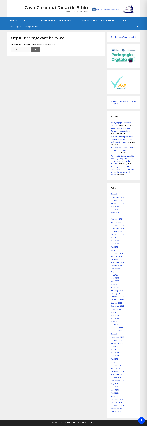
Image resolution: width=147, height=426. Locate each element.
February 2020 (117, 399)
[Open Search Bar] (137, 26)
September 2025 (117, 203)
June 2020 (115, 387)
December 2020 (117, 371)
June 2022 (115, 315)
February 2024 (117, 253)
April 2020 (115, 393)
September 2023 (117, 268)
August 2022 (116, 309)
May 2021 (115, 356)
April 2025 (115, 212)
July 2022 (114, 312)
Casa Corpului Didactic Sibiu (56, 7)
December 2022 (117, 296)
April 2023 (115, 284)
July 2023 (114, 275)
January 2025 (116, 222)
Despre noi (15, 20)
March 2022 (116, 324)
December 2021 (117, 334)
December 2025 (117, 194)
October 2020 (116, 377)
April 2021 (115, 359)
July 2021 (114, 349)
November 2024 (117, 228)
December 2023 (117, 259)
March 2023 (116, 287)
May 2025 (115, 209)
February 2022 (117, 328)
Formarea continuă (48, 20)
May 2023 (115, 281)
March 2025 (116, 216)
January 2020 (116, 402)
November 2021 (117, 337)
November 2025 (117, 197)
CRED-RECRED (30, 20)
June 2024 (115, 241)
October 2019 (116, 412)
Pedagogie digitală (31, 26)
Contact (124, 20)
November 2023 (117, 262)
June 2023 (115, 278)
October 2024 (116, 231)
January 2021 (116, 368)
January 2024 (116, 256)
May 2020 (115, 390)
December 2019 (117, 405)
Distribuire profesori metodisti (123, 37)
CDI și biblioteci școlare (89, 20)
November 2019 (117, 408)
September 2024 (117, 234)
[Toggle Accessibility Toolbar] (141, 420)
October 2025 (116, 200)
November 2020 (117, 374)
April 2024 (115, 247)
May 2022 (115, 318)
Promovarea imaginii (110, 20)
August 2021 (116, 346)
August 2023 (116, 272)
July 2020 (114, 384)
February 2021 (117, 365)
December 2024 (117, 225)
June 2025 (115, 206)
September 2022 (117, 306)
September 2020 (117, 380)
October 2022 (116, 303)
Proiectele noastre (68, 20)
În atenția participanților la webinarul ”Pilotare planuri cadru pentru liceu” (122, 139)
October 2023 (116, 265)
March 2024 (116, 250)
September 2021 (117, 343)
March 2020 (116, 396)
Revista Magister (15, 26)
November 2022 (117, 300)
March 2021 (116, 362)
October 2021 (116, 340)
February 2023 (117, 290)
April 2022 (115, 321)
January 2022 (116, 331)
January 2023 (116, 293)
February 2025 (117, 219)
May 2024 (115, 244)
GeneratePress (90, 423)
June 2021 (115, 352)
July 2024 (114, 237)
